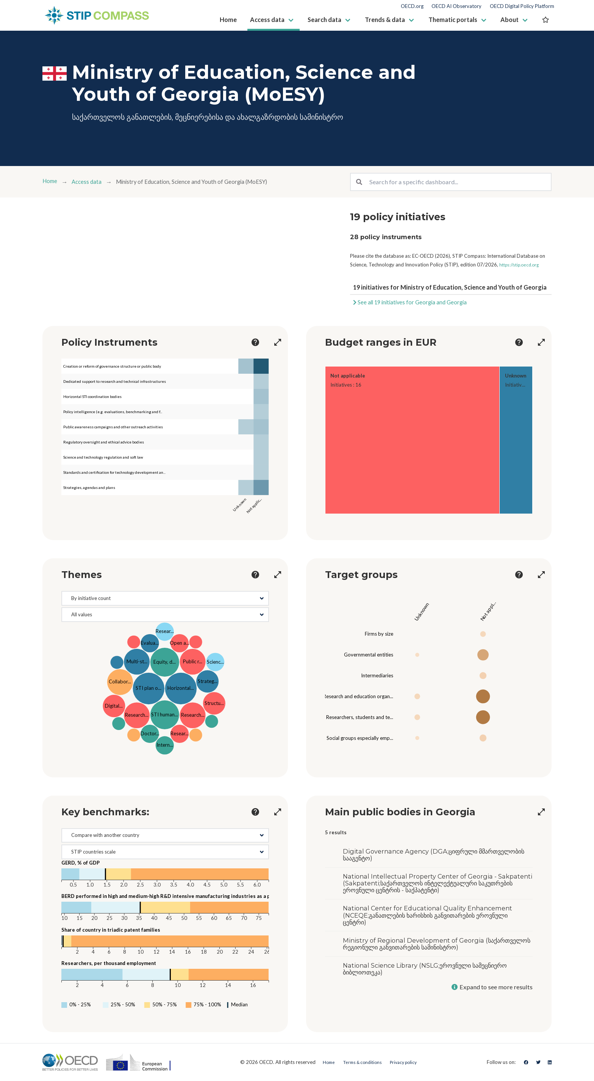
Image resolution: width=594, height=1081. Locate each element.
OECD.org (412, 6)
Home (50, 181)
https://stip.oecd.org (521, 265)
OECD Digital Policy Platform (522, 6)
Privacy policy (406, 1062)
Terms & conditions (359, 1062)
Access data (90, 181)
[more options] (246, 342)
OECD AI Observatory (456, 6)
